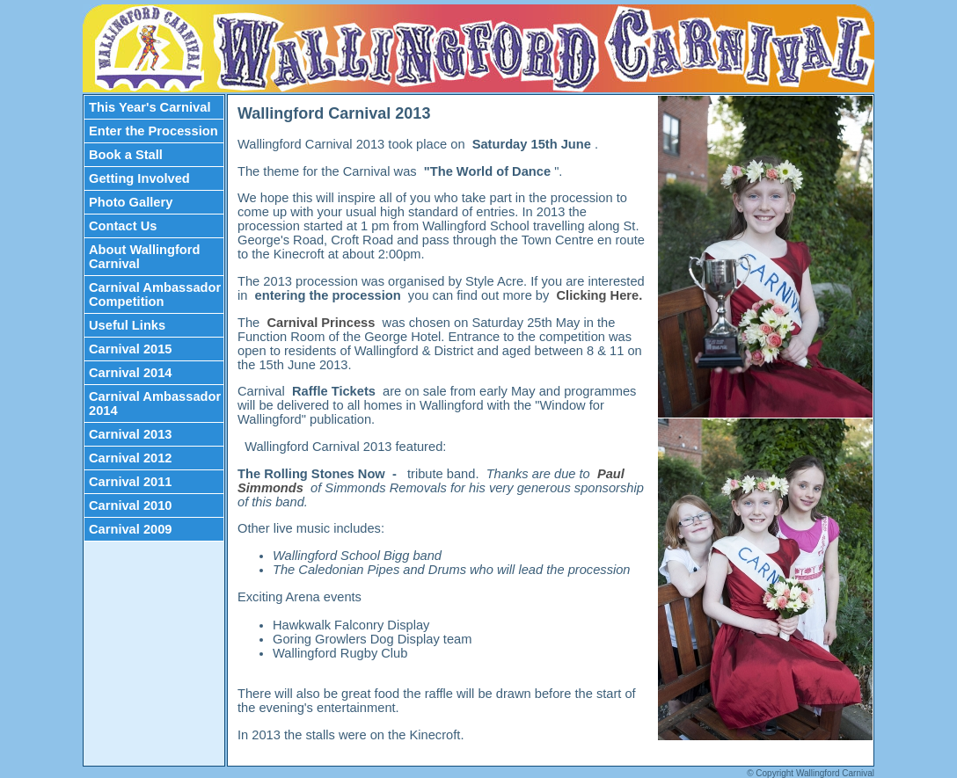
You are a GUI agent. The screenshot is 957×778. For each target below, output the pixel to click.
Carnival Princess (322, 323)
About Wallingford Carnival (144, 257)
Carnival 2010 (130, 505)
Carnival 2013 (130, 434)
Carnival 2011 (130, 482)
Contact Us (123, 226)
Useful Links (127, 325)
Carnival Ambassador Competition (155, 294)
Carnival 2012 (130, 458)
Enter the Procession (153, 131)
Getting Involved (139, 178)
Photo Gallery (130, 202)
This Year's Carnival (149, 107)
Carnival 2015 (130, 349)
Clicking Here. (600, 295)
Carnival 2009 (130, 529)
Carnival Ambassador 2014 (155, 403)
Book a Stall (126, 155)
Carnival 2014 (130, 373)
